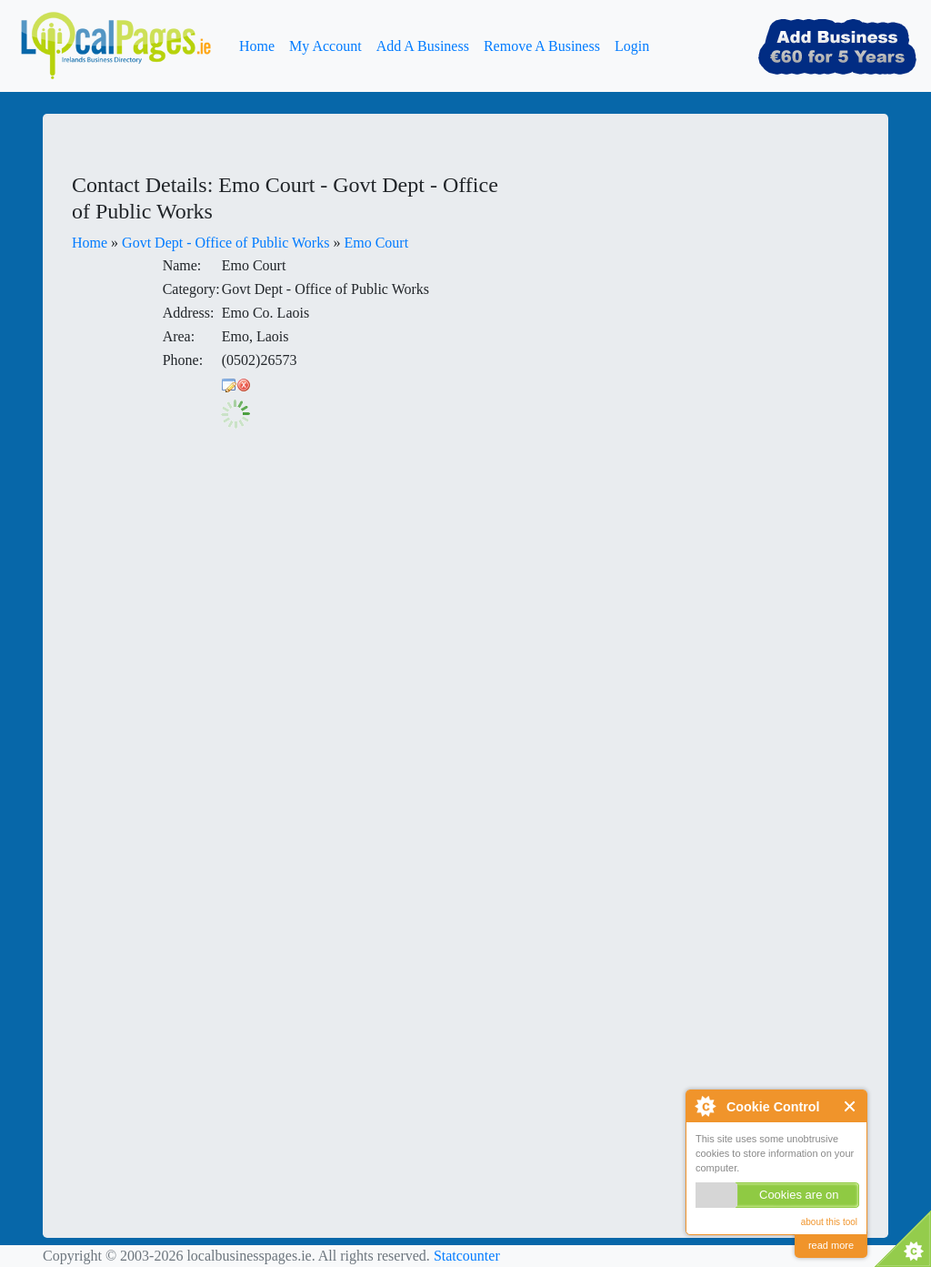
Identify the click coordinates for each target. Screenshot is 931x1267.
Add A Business (422, 46)
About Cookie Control (704, 1105)
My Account (325, 46)
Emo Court (376, 242)
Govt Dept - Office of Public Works (225, 242)
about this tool (829, 1222)
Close (850, 1106)
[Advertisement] (670, 286)
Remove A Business (542, 46)
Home (257, 46)
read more (831, 1245)
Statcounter (467, 1255)
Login (632, 46)
